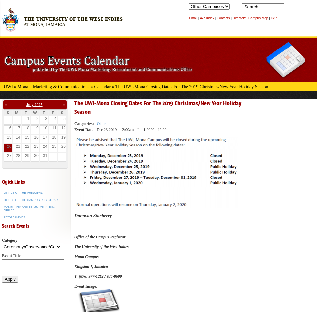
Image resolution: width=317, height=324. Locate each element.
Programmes (14, 217)
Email (193, 18)
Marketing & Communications (61, 86)
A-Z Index (207, 18)
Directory (239, 18)
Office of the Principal (23, 192)
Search (290, 8)
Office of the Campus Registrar (31, 200)
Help (274, 18)
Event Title (11, 255)
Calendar (102, 86)
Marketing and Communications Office (30, 208)
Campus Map (258, 18)
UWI (8, 86)
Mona (22, 86)
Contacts (223, 18)
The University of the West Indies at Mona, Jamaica (62, 23)
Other (101, 123)
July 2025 (34, 104)
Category (9, 240)
